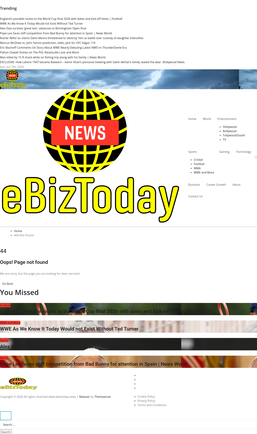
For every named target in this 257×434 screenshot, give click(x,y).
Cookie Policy (146, 396)
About (237, 185)
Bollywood (230, 131)
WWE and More (204, 172)
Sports (192, 152)
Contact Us (195, 196)
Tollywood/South (234, 135)
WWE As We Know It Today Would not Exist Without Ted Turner (69, 329)
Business (194, 185)
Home (192, 119)
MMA (197, 168)
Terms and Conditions (152, 405)
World (207, 119)
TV (224, 139)
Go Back (7, 284)
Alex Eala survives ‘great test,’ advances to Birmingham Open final (73, 346)
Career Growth (216, 185)
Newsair (84, 397)
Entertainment (226, 119)
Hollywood (230, 127)
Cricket (198, 160)
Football (199, 164)
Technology (243, 152)
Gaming (224, 152)
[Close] (5, 415)
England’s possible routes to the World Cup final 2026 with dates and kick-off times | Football (103, 311)
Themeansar (103, 397)
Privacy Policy (146, 401)
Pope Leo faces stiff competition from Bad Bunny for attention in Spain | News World (93, 364)
